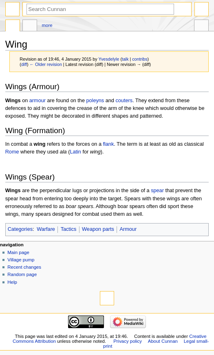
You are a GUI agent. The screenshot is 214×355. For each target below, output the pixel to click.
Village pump (20, 259)
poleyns (95, 100)
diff (24, 64)
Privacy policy (127, 341)
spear (157, 190)
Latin (75, 152)
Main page (18, 252)
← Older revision (45, 64)
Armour (128, 229)
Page (13, 26)
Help (12, 282)
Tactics (69, 229)
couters (123, 100)
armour (37, 100)
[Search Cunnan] (100, 9)
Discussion (30, 26)
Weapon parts (98, 229)
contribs (139, 59)
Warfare (46, 229)
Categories (20, 229)
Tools (201, 26)
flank (108, 144)
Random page (22, 274)
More (47, 25)
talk (125, 59)
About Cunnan (163, 341)
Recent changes (24, 267)
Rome (12, 152)
